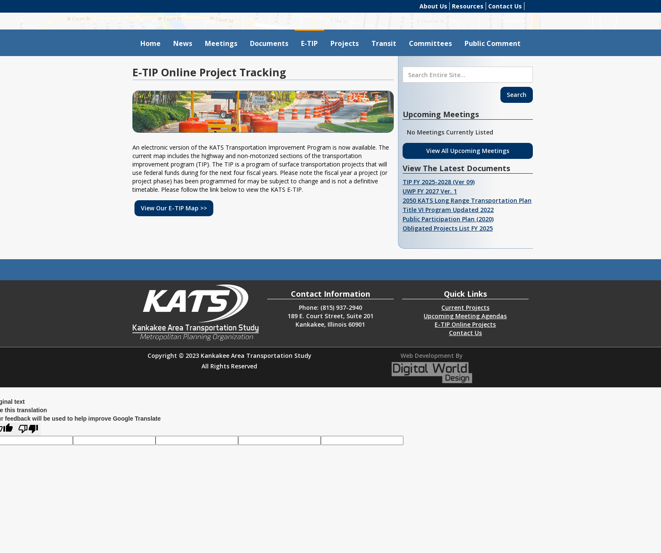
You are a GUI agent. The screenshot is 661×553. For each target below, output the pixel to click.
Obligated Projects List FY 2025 (448, 228)
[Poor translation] (28, 429)
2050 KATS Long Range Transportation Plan (467, 200)
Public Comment (493, 43)
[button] (221, 43)
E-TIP (309, 43)
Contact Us (505, 6)
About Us (433, 6)
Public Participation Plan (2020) (448, 219)
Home (150, 43)
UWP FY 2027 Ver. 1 (430, 191)
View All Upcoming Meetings (467, 151)
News (182, 43)
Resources (468, 6)
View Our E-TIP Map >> (174, 208)
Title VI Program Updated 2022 (448, 210)
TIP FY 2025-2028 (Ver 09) (439, 182)
